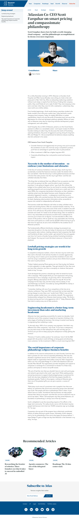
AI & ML (7, 460)
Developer (43, 10)
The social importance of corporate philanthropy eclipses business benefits (11, 20)
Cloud (36, 10)
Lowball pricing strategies (8, 13)
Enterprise (51, 10)
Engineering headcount (7, 16)
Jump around (7, 10)
